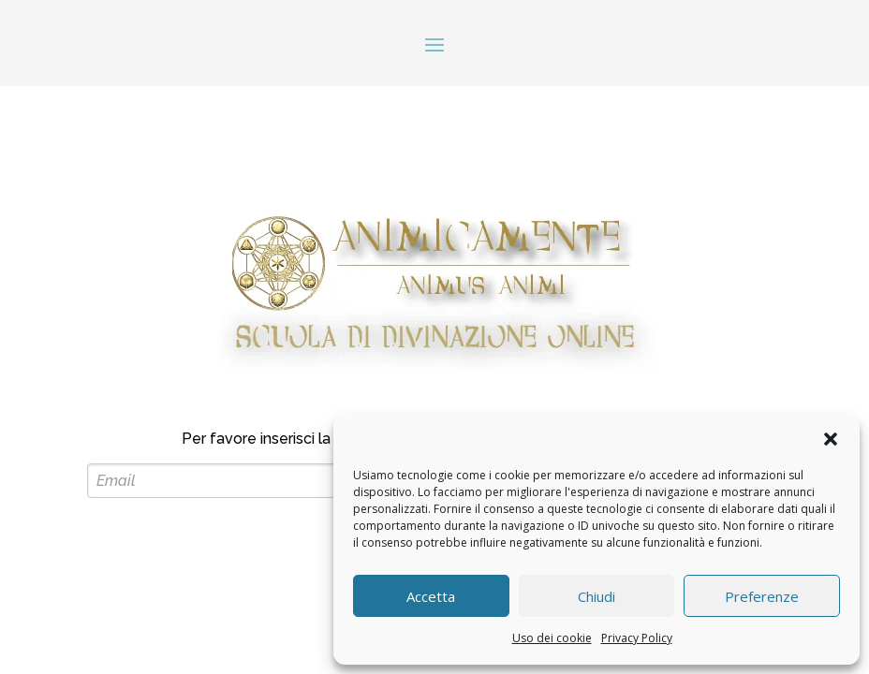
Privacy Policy (636, 638)
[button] (830, 439)
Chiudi (596, 596)
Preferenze (762, 596)
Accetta (430, 596)
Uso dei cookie (552, 638)
